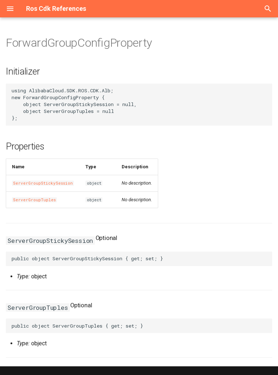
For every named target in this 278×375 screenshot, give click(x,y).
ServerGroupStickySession (43, 183)
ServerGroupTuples (34, 199)
